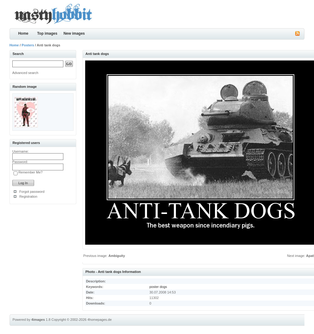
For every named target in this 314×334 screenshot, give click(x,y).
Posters (28, 45)
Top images (47, 33)
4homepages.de (99, 319)
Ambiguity (117, 256)
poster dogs (158, 287)
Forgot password (32, 191)
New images (74, 33)
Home (23, 33)
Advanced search (25, 73)
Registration (28, 196)
